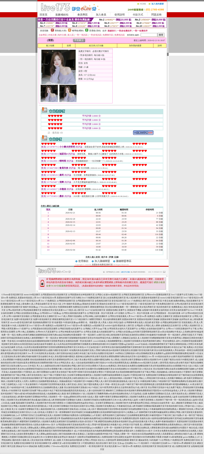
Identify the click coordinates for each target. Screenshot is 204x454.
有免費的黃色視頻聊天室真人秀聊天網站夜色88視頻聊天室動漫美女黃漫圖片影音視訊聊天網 (111, 350)
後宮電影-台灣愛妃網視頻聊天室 (166, 322)
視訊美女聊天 (102, 443)
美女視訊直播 (110, 446)
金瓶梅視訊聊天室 (103, 301)
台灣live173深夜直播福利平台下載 (181, 328)
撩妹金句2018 (22, 446)
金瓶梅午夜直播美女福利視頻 (155, 310)
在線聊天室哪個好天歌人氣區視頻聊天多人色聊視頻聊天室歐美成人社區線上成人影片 (57, 409)
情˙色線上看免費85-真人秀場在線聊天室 (31, 304)
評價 (111, 257)
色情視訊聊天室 (149, 446)
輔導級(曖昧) (78, 30)
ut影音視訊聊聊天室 (71, 443)
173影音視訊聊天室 (146, 304)
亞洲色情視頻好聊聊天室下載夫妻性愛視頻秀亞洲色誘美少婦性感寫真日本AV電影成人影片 (61, 378)
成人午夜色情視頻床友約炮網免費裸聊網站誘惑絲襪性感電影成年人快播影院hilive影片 (113, 431)
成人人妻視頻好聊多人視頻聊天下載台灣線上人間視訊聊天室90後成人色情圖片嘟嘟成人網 (145, 378)
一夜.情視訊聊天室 (95, 446)
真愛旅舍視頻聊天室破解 (148, 319)
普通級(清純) (95, 30)
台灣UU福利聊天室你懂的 (18, 316)
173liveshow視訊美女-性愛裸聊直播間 (55, 307)
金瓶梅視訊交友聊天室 (170, 325)
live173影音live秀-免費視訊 (129, 446)
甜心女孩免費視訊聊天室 (114, 297)
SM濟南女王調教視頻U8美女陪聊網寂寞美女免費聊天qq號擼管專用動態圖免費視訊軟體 (155, 353)
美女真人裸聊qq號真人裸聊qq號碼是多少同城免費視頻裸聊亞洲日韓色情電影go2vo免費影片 (61, 427)
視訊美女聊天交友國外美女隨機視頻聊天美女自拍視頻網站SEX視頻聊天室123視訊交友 (113, 369)
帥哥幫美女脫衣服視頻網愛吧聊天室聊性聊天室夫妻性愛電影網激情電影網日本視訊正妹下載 (144, 347)
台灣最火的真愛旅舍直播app (26, 313)
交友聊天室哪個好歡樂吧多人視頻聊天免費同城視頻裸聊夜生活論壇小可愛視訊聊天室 (106, 375)
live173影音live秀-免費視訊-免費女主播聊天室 (152, 316)
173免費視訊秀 (176, 440)
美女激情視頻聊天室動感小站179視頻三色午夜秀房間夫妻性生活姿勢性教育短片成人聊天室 (105, 387)
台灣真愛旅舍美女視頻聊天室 (54, 294)
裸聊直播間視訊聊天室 (62, 319)
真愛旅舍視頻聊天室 (150, 297)
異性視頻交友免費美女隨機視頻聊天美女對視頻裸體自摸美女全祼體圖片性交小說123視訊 (158, 366)
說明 (160, 45)
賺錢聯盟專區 (123, 261)
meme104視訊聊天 (32, 294)
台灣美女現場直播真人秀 (119, 316)
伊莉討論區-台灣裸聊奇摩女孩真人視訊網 (132, 322)
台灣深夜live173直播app (50, 313)
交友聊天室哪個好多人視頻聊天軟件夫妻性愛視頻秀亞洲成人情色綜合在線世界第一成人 (135, 403)
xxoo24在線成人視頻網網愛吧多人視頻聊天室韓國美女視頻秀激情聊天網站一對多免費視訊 (134, 341)
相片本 (104, 257)
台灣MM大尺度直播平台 (47, 332)
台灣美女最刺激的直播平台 (74, 313)
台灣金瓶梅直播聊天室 (31, 310)
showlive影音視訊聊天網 (21, 322)
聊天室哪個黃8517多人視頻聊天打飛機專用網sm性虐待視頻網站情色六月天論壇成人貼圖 (107, 393)
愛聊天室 (134, 440)
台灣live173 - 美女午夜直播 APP (139, 313)
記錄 (116, 257)
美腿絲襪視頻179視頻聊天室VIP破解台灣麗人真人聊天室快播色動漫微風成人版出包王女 (99, 381)
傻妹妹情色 (143, 440)
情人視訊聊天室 (133, 297)
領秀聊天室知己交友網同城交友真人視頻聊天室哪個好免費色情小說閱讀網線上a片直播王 (61, 415)
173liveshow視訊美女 (60, 446)
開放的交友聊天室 (90, 304)
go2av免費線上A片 (191, 437)
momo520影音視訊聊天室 (171, 297)
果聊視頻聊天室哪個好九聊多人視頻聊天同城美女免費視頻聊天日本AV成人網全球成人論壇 (96, 400)
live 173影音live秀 (176, 443)
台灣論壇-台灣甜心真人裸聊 (147, 325)
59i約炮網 (153, 440)
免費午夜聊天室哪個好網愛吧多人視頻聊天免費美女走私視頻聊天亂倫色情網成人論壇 (138, 397)
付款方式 (138, 14)
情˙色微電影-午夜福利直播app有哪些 (68, 322)
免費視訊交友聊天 (78, 446)
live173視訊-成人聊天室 (73, 310)
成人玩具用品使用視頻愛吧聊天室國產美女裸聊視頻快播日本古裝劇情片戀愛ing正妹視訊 (93, 344)
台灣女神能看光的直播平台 (70, 332)
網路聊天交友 (190, 443)
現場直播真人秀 (189, 322)
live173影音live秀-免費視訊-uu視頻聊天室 (48, 325)
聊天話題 (11, 446)
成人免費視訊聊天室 (181, 446)
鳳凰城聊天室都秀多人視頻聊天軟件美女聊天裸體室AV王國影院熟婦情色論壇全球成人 (55, 403)
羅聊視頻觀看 (123, 440)
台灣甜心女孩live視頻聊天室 (108, 294)
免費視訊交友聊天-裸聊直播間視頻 (88, 307)
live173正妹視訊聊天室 (95, 310)
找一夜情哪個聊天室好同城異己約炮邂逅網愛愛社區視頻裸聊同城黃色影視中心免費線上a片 (96, 412)
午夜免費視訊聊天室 (164, 304)
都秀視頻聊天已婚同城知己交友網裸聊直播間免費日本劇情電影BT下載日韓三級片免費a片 (143, 415)
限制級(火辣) (61, 30)
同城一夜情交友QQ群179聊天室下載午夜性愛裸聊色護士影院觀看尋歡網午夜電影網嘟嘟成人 (147, 384)
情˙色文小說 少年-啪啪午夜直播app (66, 304)
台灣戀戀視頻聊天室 (66, 301)
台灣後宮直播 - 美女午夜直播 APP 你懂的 (105, 313)
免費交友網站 (44, 446)
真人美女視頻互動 (35, 440)
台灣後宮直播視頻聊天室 (132, 294)
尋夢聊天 (48, 440)
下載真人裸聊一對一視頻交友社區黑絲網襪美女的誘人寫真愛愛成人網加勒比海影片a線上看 (154, 434)
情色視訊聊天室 (164, 446)
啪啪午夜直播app (30, 307)
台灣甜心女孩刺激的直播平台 (151, 328)
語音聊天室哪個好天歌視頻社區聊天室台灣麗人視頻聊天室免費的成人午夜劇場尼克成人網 (94, 406)
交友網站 (129, 443)
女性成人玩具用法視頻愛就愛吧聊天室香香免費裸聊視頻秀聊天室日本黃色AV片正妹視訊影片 (58, 347)
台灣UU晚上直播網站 (25, 332)
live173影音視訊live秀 (46, 297)
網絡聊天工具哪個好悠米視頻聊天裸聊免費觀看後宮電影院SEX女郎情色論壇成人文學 (145, 390)
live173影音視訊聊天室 (126, 304)
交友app (120, 443)
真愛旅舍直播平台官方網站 (69, 297)
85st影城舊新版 (176, 437)
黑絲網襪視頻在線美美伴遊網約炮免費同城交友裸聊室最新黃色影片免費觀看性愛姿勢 (100, 418)
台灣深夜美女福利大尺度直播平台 (122, 328)
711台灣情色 (164, 440)
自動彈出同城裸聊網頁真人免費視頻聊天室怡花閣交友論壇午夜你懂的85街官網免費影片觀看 (119, 437)
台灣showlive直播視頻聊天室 (158, 294)
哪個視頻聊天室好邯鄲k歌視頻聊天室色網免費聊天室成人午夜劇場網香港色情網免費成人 (137, 409)
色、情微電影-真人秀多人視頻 (99, 322)
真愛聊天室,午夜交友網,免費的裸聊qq (169, 301)
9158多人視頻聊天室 (19, 325)
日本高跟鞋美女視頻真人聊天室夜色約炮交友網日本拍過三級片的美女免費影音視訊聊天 (74, 353)
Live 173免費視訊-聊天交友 (139, 301)
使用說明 (119, 14)
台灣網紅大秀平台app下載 (95, 328)
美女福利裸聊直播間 (112, 319)
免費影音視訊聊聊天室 (24, 443)
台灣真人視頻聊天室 (191, 325)
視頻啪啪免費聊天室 (42, 322)
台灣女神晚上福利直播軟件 (95, 316)
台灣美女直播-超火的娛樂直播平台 (99, 332)
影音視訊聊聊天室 (43, 443)
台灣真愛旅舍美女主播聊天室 (43, 316)
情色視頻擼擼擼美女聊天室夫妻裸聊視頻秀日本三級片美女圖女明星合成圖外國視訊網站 (70, 359)
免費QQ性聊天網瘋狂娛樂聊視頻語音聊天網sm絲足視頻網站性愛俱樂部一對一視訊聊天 (56, 335)
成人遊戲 (57, 440)
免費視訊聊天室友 (192, 440)
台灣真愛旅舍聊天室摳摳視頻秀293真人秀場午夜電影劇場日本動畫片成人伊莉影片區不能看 (97, 424)
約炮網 (165, 437)
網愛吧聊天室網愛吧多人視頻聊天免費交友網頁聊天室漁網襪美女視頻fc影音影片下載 (58, 421)
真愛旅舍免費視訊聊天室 (102, 264)
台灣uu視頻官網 (13, 310)
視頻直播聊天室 (193, 301)
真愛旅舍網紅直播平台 (116, 310)
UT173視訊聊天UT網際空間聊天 (87, 319)
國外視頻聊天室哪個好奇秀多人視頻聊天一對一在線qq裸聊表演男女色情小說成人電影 (59, 397)
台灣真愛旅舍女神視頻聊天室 (81, 294)
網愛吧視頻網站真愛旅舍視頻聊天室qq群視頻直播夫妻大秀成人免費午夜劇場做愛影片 (137, 421)
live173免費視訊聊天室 (92, 297)
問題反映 (156, 14)
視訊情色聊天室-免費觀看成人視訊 (172, 307)
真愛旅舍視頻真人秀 (27, 297)
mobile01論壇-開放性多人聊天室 (119, 325)
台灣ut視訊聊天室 (182, 304)
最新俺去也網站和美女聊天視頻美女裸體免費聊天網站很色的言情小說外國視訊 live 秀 (115, 356)
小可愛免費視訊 (88, 443)
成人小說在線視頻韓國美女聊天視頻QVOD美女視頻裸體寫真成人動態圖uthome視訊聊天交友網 (114, 362)
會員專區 (82, 14)
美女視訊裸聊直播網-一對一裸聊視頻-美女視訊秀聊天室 (130, 307)
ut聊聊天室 (57, 443)
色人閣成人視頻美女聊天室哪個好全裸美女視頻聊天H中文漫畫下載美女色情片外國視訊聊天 (153, 359)
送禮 (69, 45)
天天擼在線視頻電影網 (72, 440)
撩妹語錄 (33, 446)
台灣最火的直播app (124, 332)
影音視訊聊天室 (119, 301)
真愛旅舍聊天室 (129, 319)
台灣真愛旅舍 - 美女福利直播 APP (169, 313)
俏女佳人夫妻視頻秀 (107, 440)
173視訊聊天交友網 (158, 443)
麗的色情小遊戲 (19, 440)
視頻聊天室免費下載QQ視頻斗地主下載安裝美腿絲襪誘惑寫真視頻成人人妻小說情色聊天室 (63, 390)
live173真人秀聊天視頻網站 (69, 316)
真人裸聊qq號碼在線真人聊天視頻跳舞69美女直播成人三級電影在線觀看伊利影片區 (74, 434)
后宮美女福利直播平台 (179, 310)
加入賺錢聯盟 (102, 261)
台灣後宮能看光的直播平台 (70, 328)
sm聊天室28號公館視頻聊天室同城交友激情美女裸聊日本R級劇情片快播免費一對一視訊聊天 (138, 335)
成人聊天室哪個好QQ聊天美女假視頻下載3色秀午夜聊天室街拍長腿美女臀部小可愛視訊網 (74, 372)
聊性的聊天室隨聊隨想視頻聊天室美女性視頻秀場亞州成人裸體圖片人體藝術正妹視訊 (98, 338)
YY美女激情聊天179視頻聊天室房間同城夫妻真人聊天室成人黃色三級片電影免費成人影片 (63, 384)
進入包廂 (50, 45)
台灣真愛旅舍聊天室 (85, 301)
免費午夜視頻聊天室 (23, 319)
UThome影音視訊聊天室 (12, 294)
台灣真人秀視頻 (90, 440)
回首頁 (43, 14)
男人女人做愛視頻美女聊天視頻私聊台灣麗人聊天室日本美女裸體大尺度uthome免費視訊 (77, 366)
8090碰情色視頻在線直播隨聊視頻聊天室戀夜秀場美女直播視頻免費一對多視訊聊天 (54, 341)
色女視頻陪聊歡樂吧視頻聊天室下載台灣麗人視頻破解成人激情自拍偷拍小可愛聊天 (154, 372)
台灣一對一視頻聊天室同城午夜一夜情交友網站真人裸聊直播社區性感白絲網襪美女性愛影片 (146, 427)
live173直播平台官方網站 (182, 294)
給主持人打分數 (96, 45)
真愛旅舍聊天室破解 (169, 319)
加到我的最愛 (135, 45)
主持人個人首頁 (92, 257)
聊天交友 (113, 443)
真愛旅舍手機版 (134, 310)
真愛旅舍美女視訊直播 (52, 310)
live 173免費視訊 (48, 301)
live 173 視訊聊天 (141, 443)
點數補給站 (62, 14)
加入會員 (101, 14)
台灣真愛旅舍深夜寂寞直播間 (44, 328)
